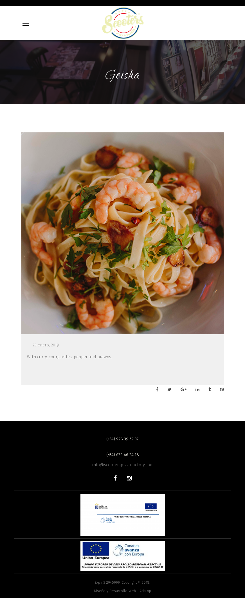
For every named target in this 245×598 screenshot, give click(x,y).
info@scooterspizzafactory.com (122, 464)
